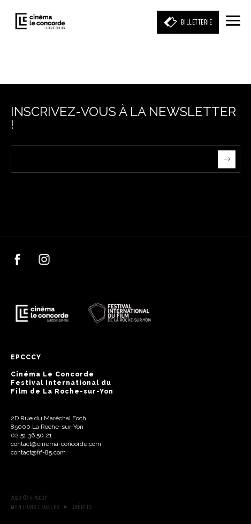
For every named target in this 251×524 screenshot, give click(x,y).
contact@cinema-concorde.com (56, 444)
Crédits (82, 507)
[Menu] (233, 21)
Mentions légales (35, 507)
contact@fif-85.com (38, 452)
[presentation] (92, 193)
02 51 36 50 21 (31, 435)
